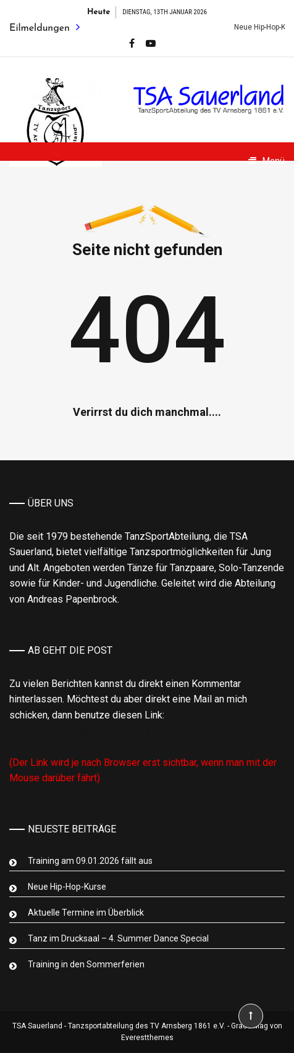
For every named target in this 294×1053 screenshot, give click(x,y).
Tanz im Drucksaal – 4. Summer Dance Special (118, 938)
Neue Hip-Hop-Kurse (67, 887)
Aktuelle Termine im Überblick (86, 912)
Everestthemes (147, 1037)
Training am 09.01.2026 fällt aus (90, 861)
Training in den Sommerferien (86, 964)
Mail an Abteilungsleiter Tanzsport (89, 730)
